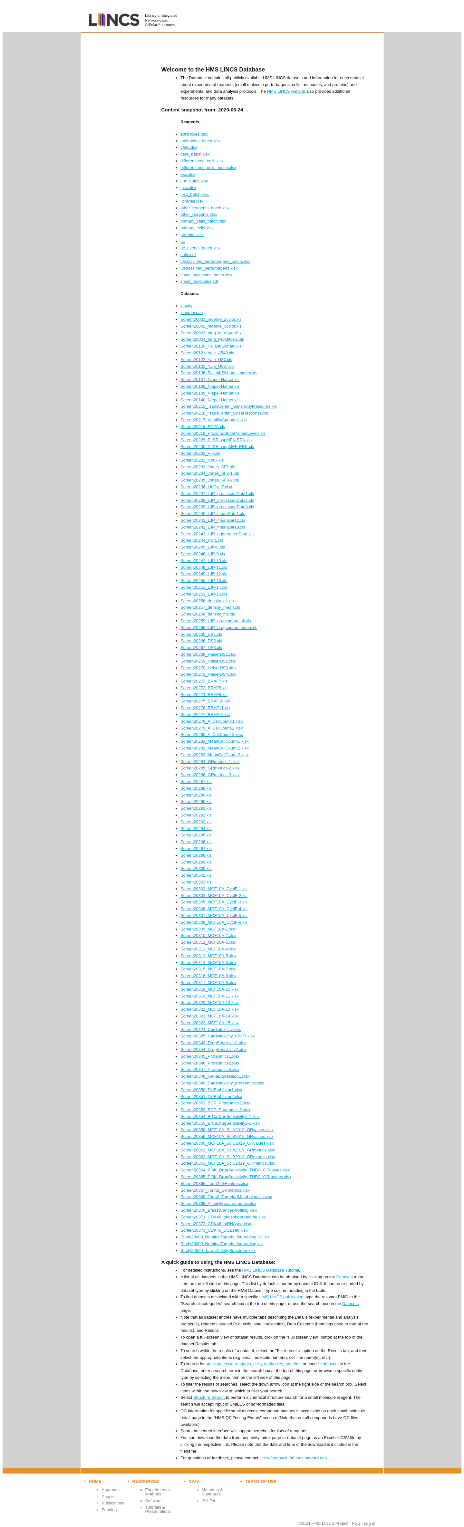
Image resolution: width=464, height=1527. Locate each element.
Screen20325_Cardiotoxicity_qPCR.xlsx (217, 1036)
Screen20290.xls (196, 801)
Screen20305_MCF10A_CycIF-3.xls (213, 902)
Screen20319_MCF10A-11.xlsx (209, 996)
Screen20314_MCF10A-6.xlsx (208, 962)
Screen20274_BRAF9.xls (203, 694)
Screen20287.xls (196, 781)
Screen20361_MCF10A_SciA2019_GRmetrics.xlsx (227, 1150)
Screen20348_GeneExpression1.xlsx (214, 1076)
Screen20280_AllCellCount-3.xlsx (211, 734)
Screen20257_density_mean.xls (210, 607)
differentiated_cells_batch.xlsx (208, 167)
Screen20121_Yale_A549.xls (207, 352)
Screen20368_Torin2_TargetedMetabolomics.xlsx (226, 1196)
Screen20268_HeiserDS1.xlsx (208, 654)
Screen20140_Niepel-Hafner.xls (210, 399)
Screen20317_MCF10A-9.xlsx (208, 982)
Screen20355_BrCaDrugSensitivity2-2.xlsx (220, 1123)
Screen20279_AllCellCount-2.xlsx (211, 728)
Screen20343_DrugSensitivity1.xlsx (213, 1042)
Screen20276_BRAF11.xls (205, 707)
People (108, 1496)
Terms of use (261, 1481)
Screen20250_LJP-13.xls (203, 580)
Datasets (344, 1276)
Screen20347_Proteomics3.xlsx (209, 1069)
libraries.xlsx (192, 201)
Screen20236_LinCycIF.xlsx (206, 486)
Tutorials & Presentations (158, 1509)
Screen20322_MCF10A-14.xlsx (209, 1016)
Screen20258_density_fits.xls (207, 614)
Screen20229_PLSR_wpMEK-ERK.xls (216, 439)
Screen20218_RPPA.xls (202, 426)
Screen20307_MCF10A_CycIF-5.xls (213, 915)
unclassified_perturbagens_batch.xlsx (215, 261)
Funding (109, 1509)
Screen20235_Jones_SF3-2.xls (209, 480)
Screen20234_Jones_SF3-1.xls (209, 473)
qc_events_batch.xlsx (200, 247)
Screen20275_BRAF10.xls (205, 701)
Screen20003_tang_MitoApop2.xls (212, 332)
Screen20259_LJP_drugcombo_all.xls (215, 620)
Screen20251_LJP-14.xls (203, 587)
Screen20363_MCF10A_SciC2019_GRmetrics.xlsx (227, 1163)
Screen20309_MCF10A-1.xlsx (208, 929)
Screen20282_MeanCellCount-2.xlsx (214, 748)
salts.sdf (188, 254)
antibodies (273, 1363)
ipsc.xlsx (188, 187)
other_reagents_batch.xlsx (204, 207)
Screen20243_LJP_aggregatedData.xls (217, 533)
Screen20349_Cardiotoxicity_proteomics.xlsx (222, 1083)
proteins (292, 1363)
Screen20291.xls (196, 808)
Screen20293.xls (196, 821)
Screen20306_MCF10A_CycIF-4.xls (213, 908)
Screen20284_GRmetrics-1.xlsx (210, 761)
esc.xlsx (187, 174)
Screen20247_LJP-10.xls (203, 560)
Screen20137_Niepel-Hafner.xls (210, 379)
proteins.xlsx (192, 234)
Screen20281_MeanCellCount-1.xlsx (214, 741)
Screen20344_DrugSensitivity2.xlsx (213, 1049)
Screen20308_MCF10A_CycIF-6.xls (213, 922)
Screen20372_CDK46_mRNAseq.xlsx (215, 1223)
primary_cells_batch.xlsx (203, 221)
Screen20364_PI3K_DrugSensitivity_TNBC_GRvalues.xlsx (235, 1170)
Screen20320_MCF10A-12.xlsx (209, 1002)
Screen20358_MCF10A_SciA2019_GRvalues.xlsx (227, 1129)
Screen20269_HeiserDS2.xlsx (208, 661)
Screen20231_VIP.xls (200, 453)
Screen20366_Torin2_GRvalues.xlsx (214, 1183)
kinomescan (191, 312)
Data (194, 1481)
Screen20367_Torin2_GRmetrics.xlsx (215, 1190)
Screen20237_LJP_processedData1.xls (217, 493)
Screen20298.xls (196, 855)
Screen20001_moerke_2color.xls (210, 319)
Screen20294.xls (196, 828)
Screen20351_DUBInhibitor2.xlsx (211, 1096)
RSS (356, 1523)
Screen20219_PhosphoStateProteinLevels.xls (223, 433)
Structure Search (209, 1397)
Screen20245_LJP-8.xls (202, 547)
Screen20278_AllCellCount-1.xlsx (211, 721)
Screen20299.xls (196, 862)
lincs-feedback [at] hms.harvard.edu (294, 1457)
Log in (369, 1523)
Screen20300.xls (196, 868)
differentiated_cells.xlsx (202, 160)
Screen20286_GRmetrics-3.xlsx (210, 774)
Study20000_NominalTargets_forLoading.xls (221, 1243)
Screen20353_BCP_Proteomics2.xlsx (215, 1109)
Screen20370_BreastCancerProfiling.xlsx (218, 1210)
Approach (111, 1489)
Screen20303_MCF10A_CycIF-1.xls (213, 888)
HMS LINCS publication (281, 1296)
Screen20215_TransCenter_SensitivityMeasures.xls (228, 406)
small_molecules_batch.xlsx (206, 274)
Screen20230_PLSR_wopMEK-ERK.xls (217, 446)
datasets (331, 1363)
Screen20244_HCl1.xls (201, 540)
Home (95, 1481)
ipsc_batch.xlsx (194, 194)
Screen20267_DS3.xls (201, 647)
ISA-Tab (209, 1500)
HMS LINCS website (286, 91)
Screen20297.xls (196, 848)
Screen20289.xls (196, 795)
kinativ (186, 305)
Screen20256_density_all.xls (207, 600)
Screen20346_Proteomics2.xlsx (209, 1063)
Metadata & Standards (212, 1491)
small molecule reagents (228, 1363)
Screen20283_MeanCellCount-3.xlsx (214, 754)
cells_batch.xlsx (195, 154)
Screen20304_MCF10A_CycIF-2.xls (213, 895)
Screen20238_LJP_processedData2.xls (217, 500)
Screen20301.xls (196, 875)
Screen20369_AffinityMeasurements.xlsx (218, 1203)
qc (182, 241)
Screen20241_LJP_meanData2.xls (212, 520)
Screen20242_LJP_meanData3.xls (212, 527)
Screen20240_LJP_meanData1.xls (212, 513)
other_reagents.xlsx (198, 214)
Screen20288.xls (196, 788)
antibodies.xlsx (194, 134)
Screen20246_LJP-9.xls (202, 553)
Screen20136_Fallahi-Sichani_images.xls (218, 372)
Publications (113, 1503)
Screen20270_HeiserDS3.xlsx (208, 667)
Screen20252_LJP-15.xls (203, 594)
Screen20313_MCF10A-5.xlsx (208, 955)
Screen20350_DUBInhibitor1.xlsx (211, 1089)
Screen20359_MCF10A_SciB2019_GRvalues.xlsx (227, 1136)
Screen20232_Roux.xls (202, 460)
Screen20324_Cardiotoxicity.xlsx (210, 1029)
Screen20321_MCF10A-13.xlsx (209, 1009)
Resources (145, 1481)
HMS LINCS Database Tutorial (270, 1270)
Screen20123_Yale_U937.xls (207, 366)
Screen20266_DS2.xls (201, 640)
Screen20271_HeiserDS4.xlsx (208, 674)
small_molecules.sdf (199, 281)
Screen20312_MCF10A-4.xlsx (208, 949)
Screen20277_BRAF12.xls (205, 714)
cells (257, 1363)
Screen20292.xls (196, 815)
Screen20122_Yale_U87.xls (206, 359)
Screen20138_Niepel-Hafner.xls (210, 386)
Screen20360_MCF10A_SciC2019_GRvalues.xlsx (227, 1143)
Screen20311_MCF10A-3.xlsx (208, 942)
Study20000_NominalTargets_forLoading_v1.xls (224, 1237)
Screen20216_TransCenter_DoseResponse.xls (224, 413)
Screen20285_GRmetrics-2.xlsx (210, 768)
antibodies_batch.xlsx (200, 140)
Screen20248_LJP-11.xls (203, 567)
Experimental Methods (157, 1491)
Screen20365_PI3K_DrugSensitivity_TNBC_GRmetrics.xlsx (235, 1176)
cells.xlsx (188, 147)
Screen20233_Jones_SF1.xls (207, 466)
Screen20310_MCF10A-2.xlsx (208, 935)
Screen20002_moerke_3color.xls (210, 326)
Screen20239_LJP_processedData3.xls (217, 506)
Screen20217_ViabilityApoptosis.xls (213, 419)
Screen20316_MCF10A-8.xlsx (208, 975)
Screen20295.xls (196, 835)
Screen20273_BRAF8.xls (203, 687)
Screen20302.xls (196, 882)
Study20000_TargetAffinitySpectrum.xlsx (218, 1250)
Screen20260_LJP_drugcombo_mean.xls (218, 627)
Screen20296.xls (196, 841)
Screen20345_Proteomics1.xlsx (209, 1056)
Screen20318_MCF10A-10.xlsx (209, 989)
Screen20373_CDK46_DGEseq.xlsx (214, 1230)
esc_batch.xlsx (194, 180)
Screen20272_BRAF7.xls (203, 681)
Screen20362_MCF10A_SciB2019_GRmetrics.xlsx (227, 1156)
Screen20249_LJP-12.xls (203, 573)
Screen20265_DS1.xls (201, 634)
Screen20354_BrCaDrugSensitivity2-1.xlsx (220, 1116)
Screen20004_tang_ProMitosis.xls (212, 339)
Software (153, 1500)
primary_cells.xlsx (197, 227)
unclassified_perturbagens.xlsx (209, 268)
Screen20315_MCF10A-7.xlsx (208, 969)
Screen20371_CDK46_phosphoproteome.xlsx (223, 1217)
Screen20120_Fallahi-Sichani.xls (210, 346)
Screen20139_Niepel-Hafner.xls (210, 393)
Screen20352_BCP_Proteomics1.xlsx (215, 1103)
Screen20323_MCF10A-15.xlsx (209, 1022)
